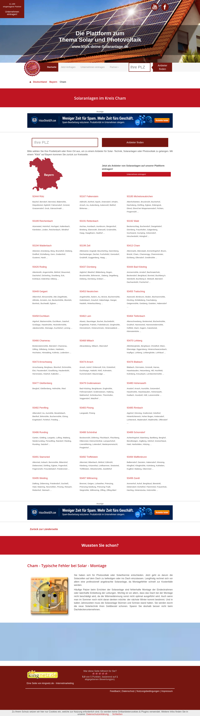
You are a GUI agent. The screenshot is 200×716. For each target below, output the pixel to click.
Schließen (117, 714)
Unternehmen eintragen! (136, 174)
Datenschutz (128, 691)
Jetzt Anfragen (68, 67)
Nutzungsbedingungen (147, 691)
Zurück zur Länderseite (44, 529)
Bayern (53, 82)
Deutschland (38, 82)
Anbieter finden (162, 67)
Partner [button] (114, 67)
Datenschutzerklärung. (97, 714)
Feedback (115, 691)
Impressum (167, 691)
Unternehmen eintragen (93, 67)
